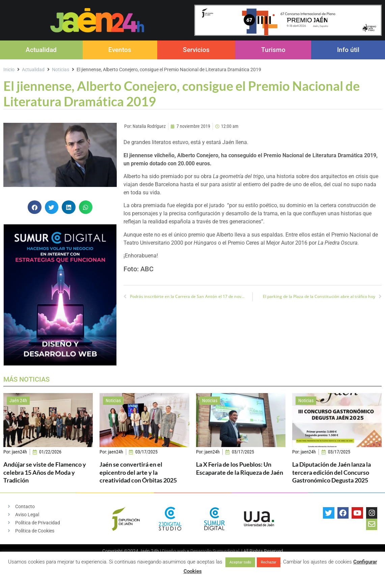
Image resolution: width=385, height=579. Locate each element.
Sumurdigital (226, 551)
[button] (35, 207)
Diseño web (174, 551)
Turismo (273, 50)
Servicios (196, 50)
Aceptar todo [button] (240, 562)
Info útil (348, 50)
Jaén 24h (18, 400)
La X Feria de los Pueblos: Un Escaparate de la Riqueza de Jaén (239, 468)
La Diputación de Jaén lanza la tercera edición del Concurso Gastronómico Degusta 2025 (331, 472)
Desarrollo (201, 551)
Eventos (119, 50)
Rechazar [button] (268, 562)
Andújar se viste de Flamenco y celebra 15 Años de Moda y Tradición (44, 472)
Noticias (60, 69)
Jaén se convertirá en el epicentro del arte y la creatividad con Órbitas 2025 (138, 472)
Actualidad (41, 50)
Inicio (9, 69)
